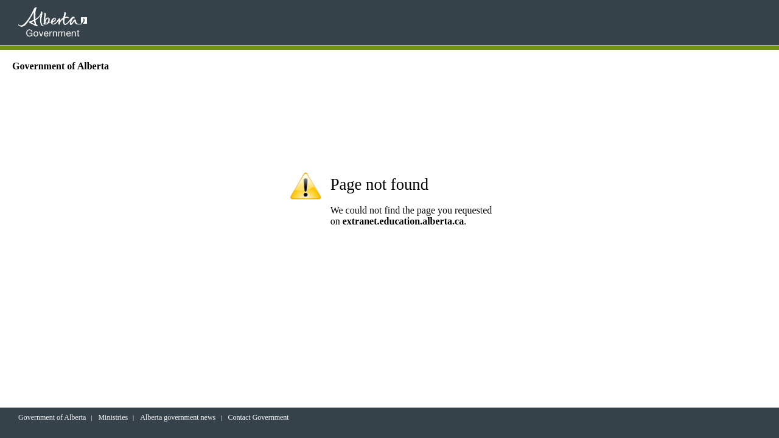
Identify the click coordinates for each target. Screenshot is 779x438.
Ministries (113, 417)
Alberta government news (177, 417)
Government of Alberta (52, 417)
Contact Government (258, 417)
